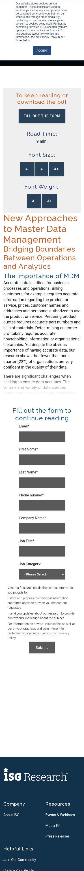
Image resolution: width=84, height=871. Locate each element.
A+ (56, 169)
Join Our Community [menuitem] (19, 860)
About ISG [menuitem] (11, 815)
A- (27, 169)
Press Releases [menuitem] (57, 836)
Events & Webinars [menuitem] (60, 815)
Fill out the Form (42, 116)
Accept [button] (42, 50)
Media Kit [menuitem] (52, 825)
